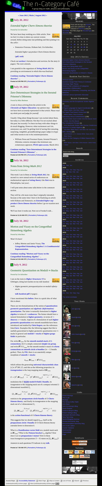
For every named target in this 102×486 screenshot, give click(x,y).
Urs (73, 368)
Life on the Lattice (68, 426)
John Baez (76, 110)
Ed (87, 129)
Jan (71, 165)
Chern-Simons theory (43, 415)
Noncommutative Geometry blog (73, 423)
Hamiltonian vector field (28, 430)
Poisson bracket (35, 433)
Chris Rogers (36, 325)
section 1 (22, 61)
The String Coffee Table (70, 402)
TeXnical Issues (67, 80)
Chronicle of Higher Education (23, 108)
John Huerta (76, 334)
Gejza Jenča (89, 134)
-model (29, 382)
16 (71, 47)
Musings (65, 400)
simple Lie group (49, 344)
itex (87, 27)
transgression (16, 370)
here (17, 328)
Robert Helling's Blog (69, 413)
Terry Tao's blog (67, 417)
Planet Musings (67, 395)
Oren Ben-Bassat (87, 118)
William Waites (68, 110)
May (67, 178)
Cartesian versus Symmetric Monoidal (75, 95)
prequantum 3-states (30, 436)
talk (47, 443)
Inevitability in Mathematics (71, 88)
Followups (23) (41, 155)
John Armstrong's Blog (70, 406)
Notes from (72, 66)
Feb (67, 165)
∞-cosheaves (31, 314)
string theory (35, 180)
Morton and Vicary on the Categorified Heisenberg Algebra (75, 70)
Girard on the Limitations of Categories (75, 86)
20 (84, 47)
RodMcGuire (93, 125)
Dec (64, 170)
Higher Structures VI (35, 279)
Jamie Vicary (92, 142)
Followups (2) (41, 81)
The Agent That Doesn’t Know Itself (74, 112)
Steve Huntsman (78, 114)
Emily (73, 351)
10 (74, 44)
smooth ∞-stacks (28, 355)
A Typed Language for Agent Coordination (76, 108)
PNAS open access (40, 145)
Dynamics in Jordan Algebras (72, 127)
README (66, 33)
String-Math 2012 (44, 69)
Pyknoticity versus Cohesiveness (73, 116)
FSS (26, 352)
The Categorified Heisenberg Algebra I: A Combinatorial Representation (37, 246)
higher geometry (36, 317)
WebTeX (81, 29)
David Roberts (68, 134)
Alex (72, 326)
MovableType (87, 31)
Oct (71, 170)
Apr (67, 172)
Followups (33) (42, 215)
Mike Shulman (84, 125)
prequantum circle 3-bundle (22, 423)
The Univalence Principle (70, 123)
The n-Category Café (51, 4)
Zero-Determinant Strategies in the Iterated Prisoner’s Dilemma (77, 63)
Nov (67, 170)
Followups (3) (41, 447)
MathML (88, 25)
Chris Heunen (84, 142)
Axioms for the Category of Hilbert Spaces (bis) (78, 138)
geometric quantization (20, 309)
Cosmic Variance (68, 428)
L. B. (74, 134)
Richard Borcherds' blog (70, 421)
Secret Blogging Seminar (70, 419)
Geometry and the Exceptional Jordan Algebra (78, 101)
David (74, 317)
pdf (17, 57)
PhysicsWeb (66, 432)
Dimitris (77, 125)
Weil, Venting (66, 132)
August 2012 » (41, 15)
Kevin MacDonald (69, 125)
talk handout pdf (22, 294)
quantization (51, 306)
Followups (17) (41, 259)
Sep (74, 170)
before (31, 298)
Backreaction (66, 430)
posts (77, 309)
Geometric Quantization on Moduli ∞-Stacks (77, 73)
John (73, 309)
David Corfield (68, 118)
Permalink (31, 81)
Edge (64, 434)
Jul (81, 170)
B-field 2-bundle (42, 382)
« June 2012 (23, 15)
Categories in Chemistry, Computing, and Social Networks (78, 91)
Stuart (82, 110)
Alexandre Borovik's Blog (71, 415)
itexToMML (66, 31)
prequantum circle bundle (33, 399)
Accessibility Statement (27, 481)
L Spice (66, 144)
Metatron (66, 106)
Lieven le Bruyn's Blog (70, 410)
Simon (74, 376)
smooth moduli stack (39, 341)
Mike (73, 359)
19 (81, 47)
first (47, 180)
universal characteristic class (45, 365)
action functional (22, 415)
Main (31, 15)
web (21, 57)
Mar (64, 165)
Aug (78, 170)
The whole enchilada (70, 297)
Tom (73, 343)
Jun (64, 172)
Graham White (81, 134)
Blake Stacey (75, 129)
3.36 (81, 463)
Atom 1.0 (79, 441)
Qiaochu (74, 385)
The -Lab (65, 398)
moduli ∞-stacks (34, 334)
